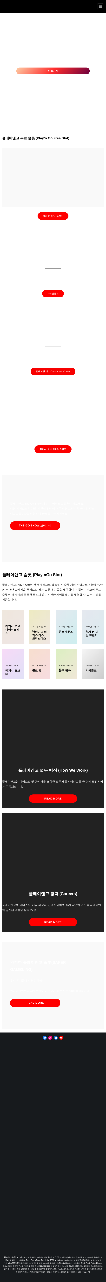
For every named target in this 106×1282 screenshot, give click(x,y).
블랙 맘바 (65, 670)
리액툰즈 (91, 670)
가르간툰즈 (53, 293)
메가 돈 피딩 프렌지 (53, 216)
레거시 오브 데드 (12, 672)
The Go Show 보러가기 (35, 525)
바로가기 (53, 70)
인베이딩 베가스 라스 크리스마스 (53, 371)
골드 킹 (36, 670)
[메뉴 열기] (100, 6)
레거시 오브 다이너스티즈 (53, 449)
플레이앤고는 (9, 1257)
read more (53, 798)
